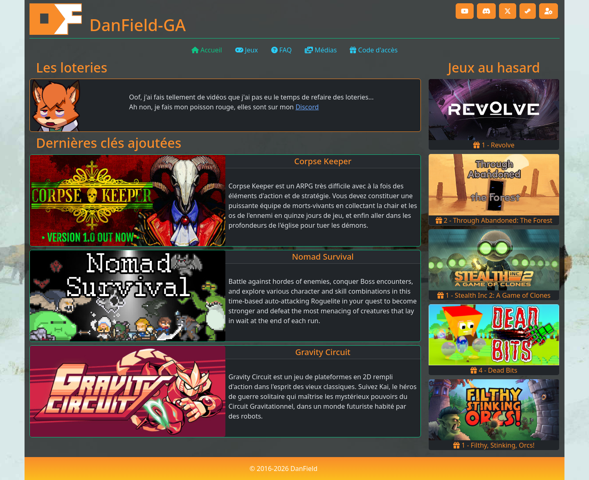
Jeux (246, 49)
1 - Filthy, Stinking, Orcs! (494, 445)
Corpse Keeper (322, 161)
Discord (307, 106)
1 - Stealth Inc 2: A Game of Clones (494, 295)
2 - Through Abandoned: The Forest (494, 220)
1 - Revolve (494, 144)
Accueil (206, 49)
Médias (321, 49)
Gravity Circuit (323, 352)
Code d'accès (374, 49)
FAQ (281, 49)
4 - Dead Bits (493, 370)
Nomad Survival (323, 256)
